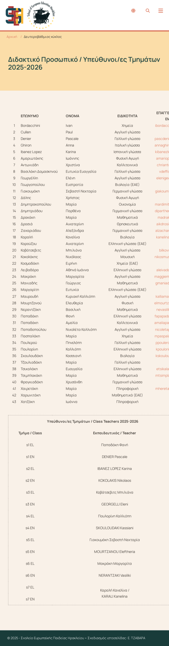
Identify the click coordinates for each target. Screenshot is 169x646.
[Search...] (147, 11)
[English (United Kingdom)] (133, 11)
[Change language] (133, 11)
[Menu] (160, 10)
